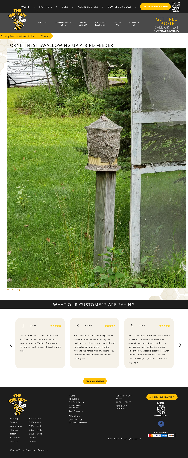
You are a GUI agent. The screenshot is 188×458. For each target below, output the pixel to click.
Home (72, 395)
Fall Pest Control (77, 402)
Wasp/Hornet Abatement (75, 406)
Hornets (45, 6)
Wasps (25, 6)
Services (43, 22)
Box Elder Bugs (120, 6)
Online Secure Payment (155, 6)
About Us (117, 23)
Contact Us (134, 23)
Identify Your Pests (63, 23)
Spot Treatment (76, 411)
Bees (65, 6)
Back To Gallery (13, 289)
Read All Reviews (95, 381)
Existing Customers (78, 423)
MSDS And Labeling (100, 23)
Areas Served (83, 23)
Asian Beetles (88, 6)
